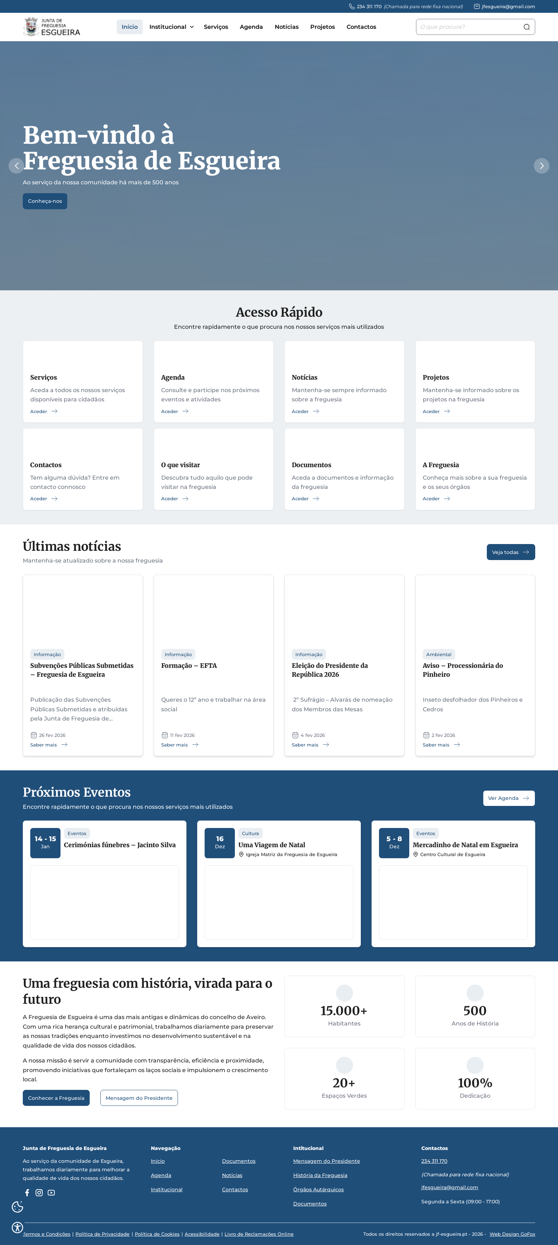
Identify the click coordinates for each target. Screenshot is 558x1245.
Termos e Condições (46, 1234)
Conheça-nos (45, 201)
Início (130, 26)
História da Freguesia (320, 1175)
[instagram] (39, 1192)
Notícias (287, 26)
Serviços (216, 26)
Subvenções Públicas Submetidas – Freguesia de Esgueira (81, 670)
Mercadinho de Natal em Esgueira (465, 845)
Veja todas (511, 552)
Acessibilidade (201, 1234)
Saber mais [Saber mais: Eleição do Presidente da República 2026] (311, 745)
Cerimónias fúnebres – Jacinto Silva (120, 845)
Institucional (167, 26)
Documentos (239, 1161)
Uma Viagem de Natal (271, 845)
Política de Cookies (157, 1234)
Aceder (44, 411)
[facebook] (27, 1192)
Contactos (361, 26)
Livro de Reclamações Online (258, 1234)
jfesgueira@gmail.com (449, 1188)
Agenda (251, 26)
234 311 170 (434, 1161)
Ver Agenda (509, 798)
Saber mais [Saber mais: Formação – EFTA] (180, 745)
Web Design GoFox (512, 1234)
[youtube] (51, 1192)
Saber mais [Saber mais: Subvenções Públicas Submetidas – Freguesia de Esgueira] (49, 745)
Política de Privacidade (102, 1234)
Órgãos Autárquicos (318, 1189)
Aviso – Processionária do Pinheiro (463, 670)
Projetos (322, 26)
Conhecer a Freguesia (56, 1098)
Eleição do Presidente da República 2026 (330, 670)
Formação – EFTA (189, 666)
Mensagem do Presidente (139, 1098)
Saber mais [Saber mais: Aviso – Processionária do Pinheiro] (442, 745)
